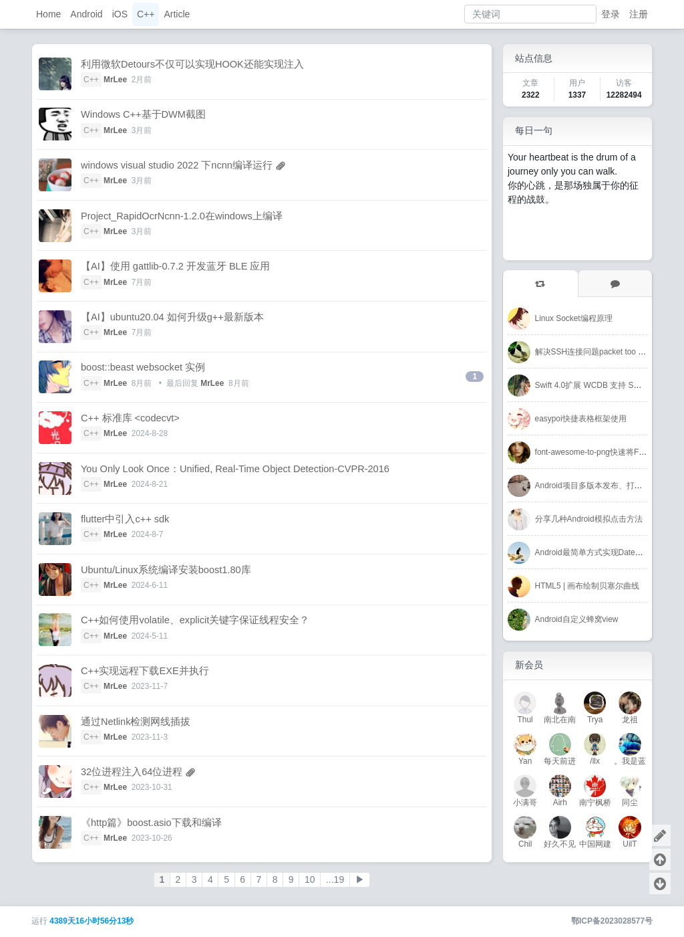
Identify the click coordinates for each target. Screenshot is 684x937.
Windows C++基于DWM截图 (143, 114)
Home (48, 14)
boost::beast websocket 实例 (143, 367)
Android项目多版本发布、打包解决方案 (605, 485)
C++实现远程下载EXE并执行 (145, 670)
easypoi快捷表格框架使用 (581, 418)
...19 (335, 879)
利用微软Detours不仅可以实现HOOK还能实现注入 (192, 64)
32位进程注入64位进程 (131, 771)
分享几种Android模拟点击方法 (589, 519)
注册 (638, 14)
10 (310, 879)
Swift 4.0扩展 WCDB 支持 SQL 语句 (599, 385)
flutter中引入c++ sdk (125, 519)
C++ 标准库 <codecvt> (130, 418)
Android (86, 14)
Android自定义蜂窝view (577, 619)
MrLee (115, 79)
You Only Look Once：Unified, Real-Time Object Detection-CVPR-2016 (235, 468)
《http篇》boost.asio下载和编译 (151, 822)
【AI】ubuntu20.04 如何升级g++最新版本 (172, 317)
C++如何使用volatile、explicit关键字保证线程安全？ (195, 620)
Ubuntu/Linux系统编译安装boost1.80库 (166, 569)
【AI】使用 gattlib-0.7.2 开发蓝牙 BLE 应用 (175, 266)
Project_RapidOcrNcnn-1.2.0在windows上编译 (182, 216)
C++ (145, 14)
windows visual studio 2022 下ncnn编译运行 (177, 165)
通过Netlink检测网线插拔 (135, 721)
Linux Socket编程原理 (574, 318)
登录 (610, 14)
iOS (120, 14)
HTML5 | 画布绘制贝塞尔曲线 (587, 586)
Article (177, 14)
